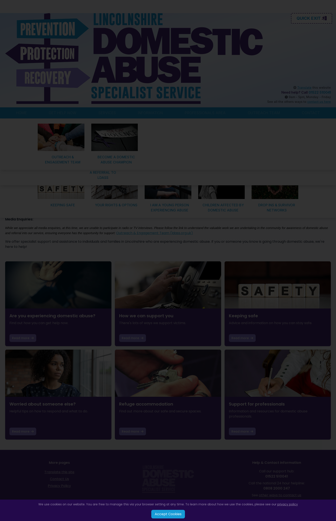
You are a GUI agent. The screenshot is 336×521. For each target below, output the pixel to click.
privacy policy (287, 504)
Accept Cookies (168, 514)
